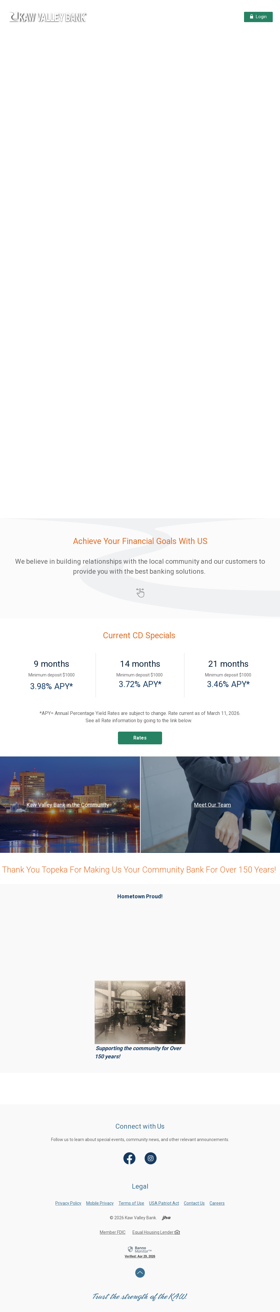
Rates (140, 738)
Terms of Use (131, 1203)
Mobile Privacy (100, 1203)
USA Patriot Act (164, 1203)
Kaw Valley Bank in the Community (68, 805)
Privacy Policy (68, 1203)
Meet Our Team (212, 805)
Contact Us (194, 1203)
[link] (139, 1252)
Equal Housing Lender (156, 1232)
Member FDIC (112, 1232)
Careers (217, 1203)
